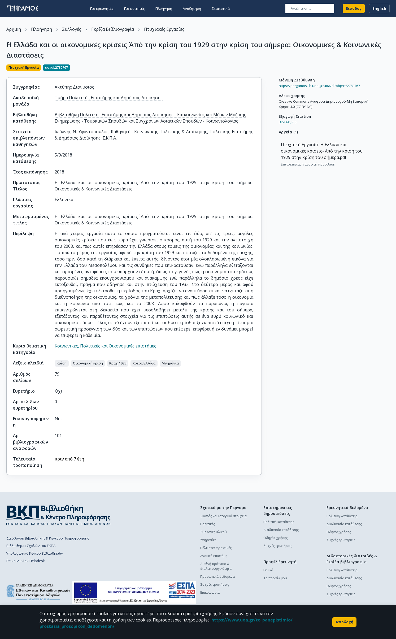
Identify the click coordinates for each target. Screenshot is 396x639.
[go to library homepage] (58, 515)
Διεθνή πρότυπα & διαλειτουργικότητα (216, 566)
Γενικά (268, 570)
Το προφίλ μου (275, 578)
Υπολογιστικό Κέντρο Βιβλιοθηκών (34, 553)
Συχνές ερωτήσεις (214, 584)
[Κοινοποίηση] (260, 68)
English (379, 8)
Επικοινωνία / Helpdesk (25, 560)
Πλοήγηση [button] (163, 8)
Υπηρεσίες (208, 540)
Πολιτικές (207, 524)
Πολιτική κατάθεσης (278, 522)
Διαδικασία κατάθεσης (281, 530)
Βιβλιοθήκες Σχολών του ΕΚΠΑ (30, 545)
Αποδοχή (344, 622)
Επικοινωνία (210, 592)
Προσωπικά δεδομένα (217, 576)
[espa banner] (134, 592)
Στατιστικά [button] (221, 8)
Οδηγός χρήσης (275, 538)
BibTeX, (285, 122)
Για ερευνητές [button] (102, 8)
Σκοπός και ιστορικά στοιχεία (223, 516)
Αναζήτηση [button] (192, 8)
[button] (62, 363)
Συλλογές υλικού (213, 532)
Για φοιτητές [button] (134, 8)
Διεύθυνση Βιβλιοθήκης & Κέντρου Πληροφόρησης (47, 538)
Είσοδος (354, 8)
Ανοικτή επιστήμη (213, 556)
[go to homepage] (22, 8)
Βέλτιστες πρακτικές (216, 548)
